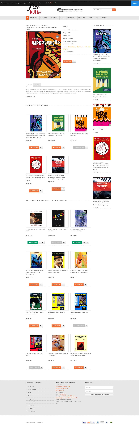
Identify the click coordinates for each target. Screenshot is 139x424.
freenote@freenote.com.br (70, 398)
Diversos (104, 18)
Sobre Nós (30, 386)
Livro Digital (72, 18)
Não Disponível (79, 147)
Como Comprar (31, 389)
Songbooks (34, 18)
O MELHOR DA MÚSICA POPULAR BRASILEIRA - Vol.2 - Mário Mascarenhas (34, 272)
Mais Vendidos (31, 402)
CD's (98, 18)
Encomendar (33, 242)
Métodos (55, 18)
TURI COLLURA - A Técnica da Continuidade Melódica (56, 177)
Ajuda (28, 393)
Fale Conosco (30, 411)
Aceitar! (135, 3)
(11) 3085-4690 (62, 394)
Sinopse (30, 85)
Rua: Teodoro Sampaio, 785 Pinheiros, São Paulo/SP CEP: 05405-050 (63, 388)
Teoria (63, 18)
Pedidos (29, 396)
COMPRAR (67, 61)
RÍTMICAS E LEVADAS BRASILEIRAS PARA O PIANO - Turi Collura (101, 165)
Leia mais (53, 3)
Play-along (44, 18)
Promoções (30, 405)
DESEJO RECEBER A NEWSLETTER (99, 395)
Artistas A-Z (30, 408)
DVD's (91, 18)
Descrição (36, 85)
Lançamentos (30, 399)
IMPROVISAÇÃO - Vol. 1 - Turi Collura (36, 135)
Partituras (82, 18)
